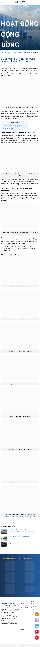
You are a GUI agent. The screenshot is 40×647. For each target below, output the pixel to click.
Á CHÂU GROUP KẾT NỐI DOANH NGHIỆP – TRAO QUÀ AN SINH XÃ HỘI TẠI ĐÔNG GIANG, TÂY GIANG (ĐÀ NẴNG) (20, 249)
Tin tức (8, 52)
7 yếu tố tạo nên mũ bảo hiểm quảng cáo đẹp (18, 536)
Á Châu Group (13, 135)
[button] (2, 2)
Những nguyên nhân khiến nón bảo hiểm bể (18, 543)
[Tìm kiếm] (38, 2)
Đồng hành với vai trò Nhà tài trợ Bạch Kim (12, 125)
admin (16, 63)
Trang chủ (3, 52)
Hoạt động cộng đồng (16, 52)
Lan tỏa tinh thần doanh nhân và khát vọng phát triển (14, 126)
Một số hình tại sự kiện (7, 128)
